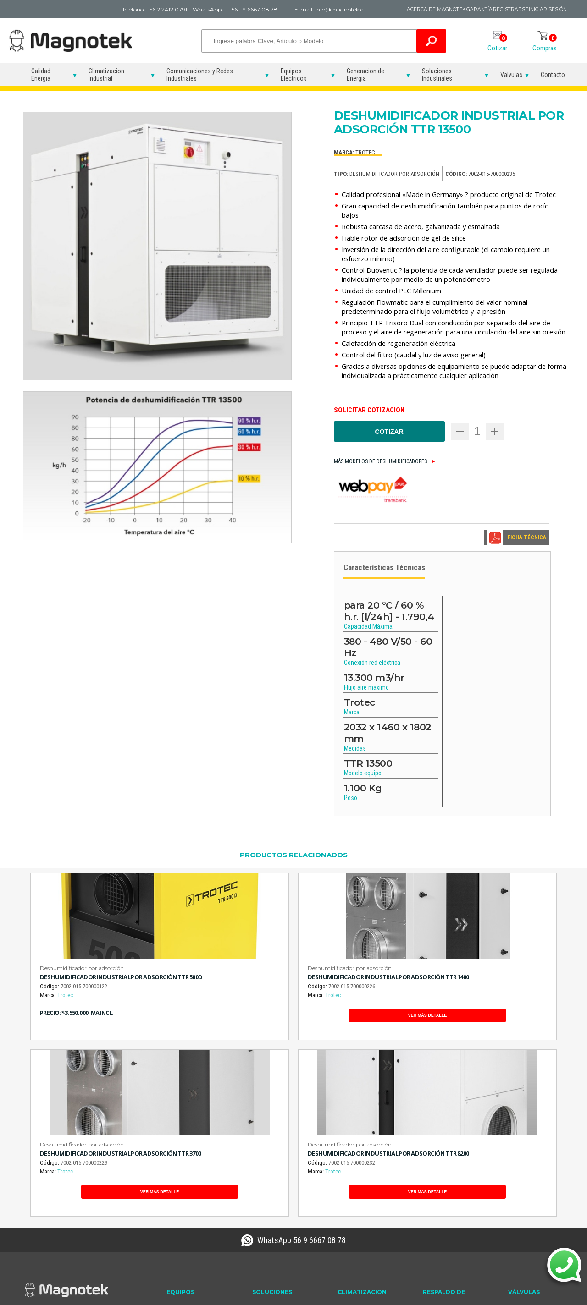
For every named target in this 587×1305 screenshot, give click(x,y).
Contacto (553, 74)
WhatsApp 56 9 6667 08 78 (301, 1080)
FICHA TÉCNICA (527, 537)
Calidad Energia (40, 74)
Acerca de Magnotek (398, 9)
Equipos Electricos (294, 74)
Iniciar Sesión (545, 9)
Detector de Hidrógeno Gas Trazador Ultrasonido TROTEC (282, 1183)
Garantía (455, 9)
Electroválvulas (528, 1155)
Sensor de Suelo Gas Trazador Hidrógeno (280, 1225)
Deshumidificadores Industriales (364, 1159)
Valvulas (511, 74)
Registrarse (497, 9)
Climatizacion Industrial (106, 74)
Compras (544, 43)
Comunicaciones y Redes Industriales (199, 74)
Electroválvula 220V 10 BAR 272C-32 (537, 1189)
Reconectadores (188, 1165)
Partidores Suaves (190, 1155)
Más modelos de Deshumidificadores (380, 461)
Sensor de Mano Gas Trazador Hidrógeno (280, 1206)
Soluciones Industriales (437, 74)
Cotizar (497, 43)
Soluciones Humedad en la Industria (366, 1197)
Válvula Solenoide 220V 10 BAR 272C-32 (536, 1208)
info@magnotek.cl (56, 1191)
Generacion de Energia (365, 74)
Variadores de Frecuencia (185, 1180)
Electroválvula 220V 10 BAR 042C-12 (537, 1170)
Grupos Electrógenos (451, 1155)
